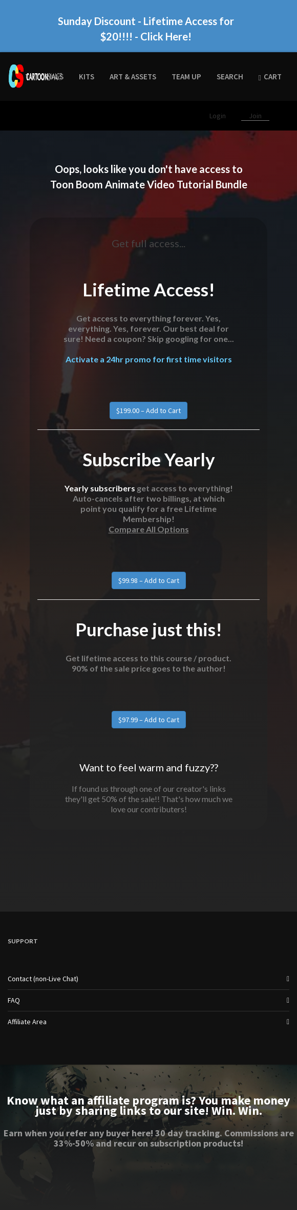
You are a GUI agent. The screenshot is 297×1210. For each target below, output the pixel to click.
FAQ (14, 1000)
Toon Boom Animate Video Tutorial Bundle (148, 184)
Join (255, 115)
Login (218, 115)
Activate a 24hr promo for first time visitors (149, 359)
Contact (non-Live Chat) (43, 978)
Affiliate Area (27, 1021)
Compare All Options (149, 529)
